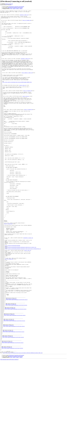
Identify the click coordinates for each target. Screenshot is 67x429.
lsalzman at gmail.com (9, 3)
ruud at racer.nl (22, 100)
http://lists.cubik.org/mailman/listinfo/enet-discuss (17, 357)
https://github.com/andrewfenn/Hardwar (12, 292)
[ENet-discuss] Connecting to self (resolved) (16, 6)
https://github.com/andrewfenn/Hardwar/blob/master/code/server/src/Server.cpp (20, 294)
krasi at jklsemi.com (27, 22)
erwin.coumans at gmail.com (27, 85)
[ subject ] (17, 8)
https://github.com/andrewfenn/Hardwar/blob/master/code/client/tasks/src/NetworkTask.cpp (23, 296)
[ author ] (21, 8)
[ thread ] (14, 8)
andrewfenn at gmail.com (28, 283)
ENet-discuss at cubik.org (11, 356)
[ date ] (11, 8)
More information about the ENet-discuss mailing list (9, 428)
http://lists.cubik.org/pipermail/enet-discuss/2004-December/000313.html (17, 96)
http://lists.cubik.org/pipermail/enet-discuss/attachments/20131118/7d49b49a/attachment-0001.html (22, 421)
